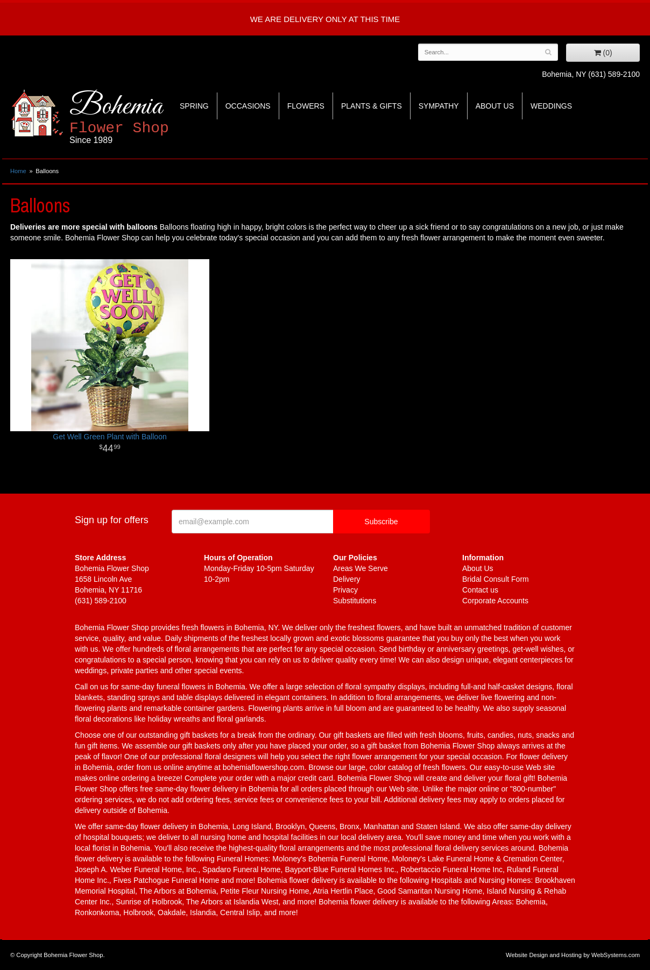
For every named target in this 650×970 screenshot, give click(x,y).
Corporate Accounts (495, 600)
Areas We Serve (360, 568)
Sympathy (439, 106)
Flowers (305, 106)
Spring (194, 106)
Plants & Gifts (371, 106)
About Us (495, 106)
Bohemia (145, 117)
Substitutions (354, 600)
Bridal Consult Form (495, 579)
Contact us (480, 590)
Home (18, 171)
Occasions (248, 106)
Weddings (551, 106)
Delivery (347, 579)
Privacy (345, 590)
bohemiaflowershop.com (264, 767)
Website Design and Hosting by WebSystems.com (573, 955)
